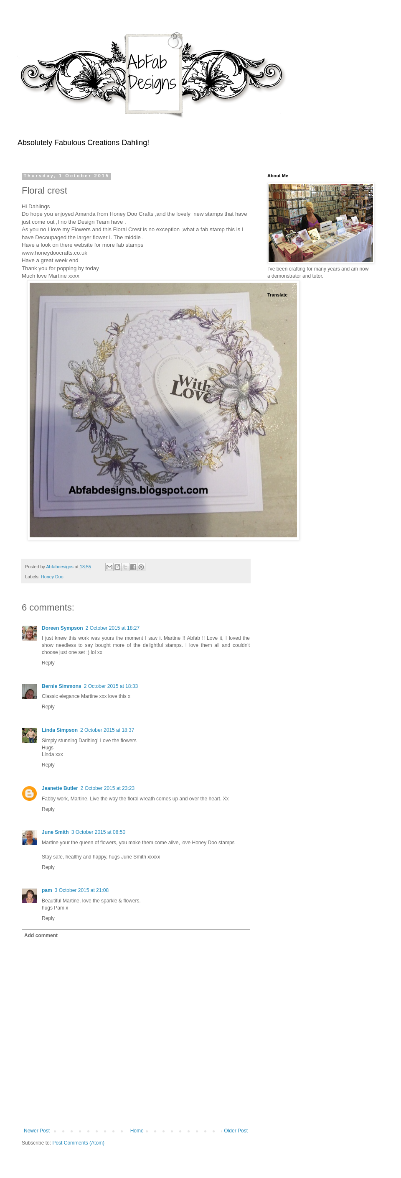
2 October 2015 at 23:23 (108, 788)
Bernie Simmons (61, 686)
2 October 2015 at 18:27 (113, 628)
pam (47, 890)
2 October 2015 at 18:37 (107, 730)
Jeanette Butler (60, 788)
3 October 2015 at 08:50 (98, 832)
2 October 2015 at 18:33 (111, 686)
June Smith (55, 832)
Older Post (236, 1131)
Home (137, 1131)
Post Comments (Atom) (78, 1143)
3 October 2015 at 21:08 (82, 890)
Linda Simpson (60, 730)
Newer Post (37, 1131)
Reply (48, 663)
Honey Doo (52, 576)
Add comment (41, 935)
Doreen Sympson (62, 628)
